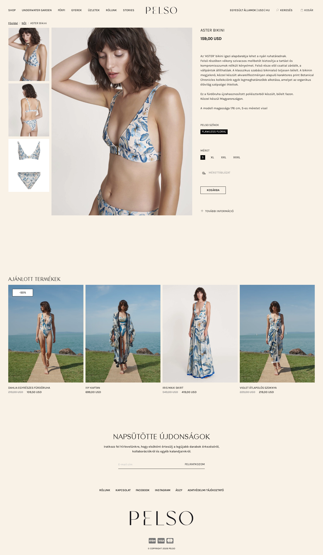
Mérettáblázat (215, 172)
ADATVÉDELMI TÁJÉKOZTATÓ (206, 490)
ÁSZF (179, 490)
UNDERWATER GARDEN (37, 10)
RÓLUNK (111, 10)
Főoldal (13, 23)
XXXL (236, 157)
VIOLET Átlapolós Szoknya (258, 388)
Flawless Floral (214, 131)
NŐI (24, 23)
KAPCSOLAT (123, 490)
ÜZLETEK (94, 10)
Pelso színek (209, 125)
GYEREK (76, 10)
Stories (128, 10)
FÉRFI (61, 10)
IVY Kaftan (92, 388)
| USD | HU (250, 10)
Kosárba (213, 190)
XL (212, 157)
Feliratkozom (195, 464)
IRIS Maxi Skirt (173, 388)
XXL (223, 157)
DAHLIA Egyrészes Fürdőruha (29, 388)
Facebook (143, 490)
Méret (204, 150)
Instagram (162, 490)
